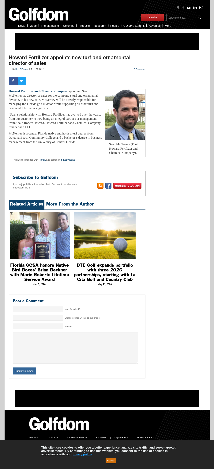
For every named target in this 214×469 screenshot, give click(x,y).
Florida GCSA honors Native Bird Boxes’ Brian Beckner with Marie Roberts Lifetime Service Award (39, 272)
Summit (134, 25)
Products (84, 25)
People (114, 25)
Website (68, 326)
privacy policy (82, 454)
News (21, 25)
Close (111, 461)
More (168, 25)
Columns (68, 25)
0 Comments (139, 69)
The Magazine (50, 25)
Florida (42, 160)
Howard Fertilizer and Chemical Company (38, 91)
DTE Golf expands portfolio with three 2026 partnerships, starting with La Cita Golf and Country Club (104, 272)
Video (33, 25)
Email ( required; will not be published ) (82, 318)
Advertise (155, 25)
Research (100, 25)
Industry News (68, 160)
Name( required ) (72, 309)
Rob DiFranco (21, 69)
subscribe (152, 17)
